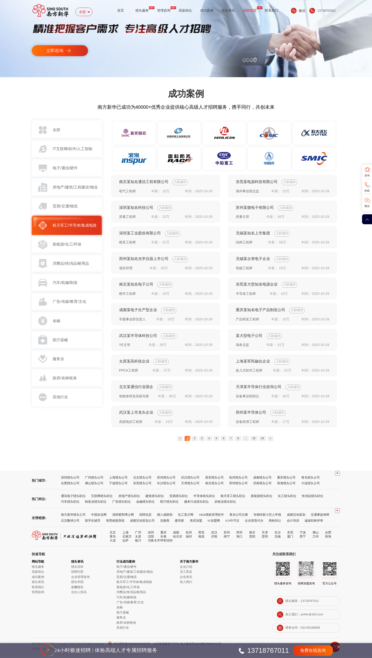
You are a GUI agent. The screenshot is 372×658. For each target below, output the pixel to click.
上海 (125, 535)
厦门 (290, 539)
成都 (176, 535)
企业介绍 (186, 569)
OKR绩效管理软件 (211, 517)
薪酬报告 (77, 589)
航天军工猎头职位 (233, 498)
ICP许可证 (232, 522)
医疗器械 (122, 614)
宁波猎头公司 (118, 485)
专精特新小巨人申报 (267, 517)
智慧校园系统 (115, 522)
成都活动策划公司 (142, 522)
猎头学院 (77, 584)
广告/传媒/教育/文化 (130, 604)
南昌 (201, 539)
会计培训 (293, 522)
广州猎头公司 (94, 479)
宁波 (303, 535)
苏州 (227, 535)
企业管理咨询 (80, 579)
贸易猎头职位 (178, 498)
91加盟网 (214, 522)
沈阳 (151, 539)
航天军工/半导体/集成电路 (134, 584)
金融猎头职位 (145, 504)
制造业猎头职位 (96, 504)
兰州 (315, 539)
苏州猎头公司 (166, 479)
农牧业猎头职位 (225, 504)
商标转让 (275, 522)
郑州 (239, 535)
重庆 (163, 535)
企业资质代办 (254, 522)
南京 (252, 535)
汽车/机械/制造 (126, 599)
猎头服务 (142, 10)
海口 (239, 539)
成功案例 (206, 10)
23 (266, 439)
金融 (119, 609)
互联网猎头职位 (102, 498)
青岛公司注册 (238, 517)
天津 (265, 535)
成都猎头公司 (262, 479)
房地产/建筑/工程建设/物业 (134, 574)
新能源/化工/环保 (128, 589)
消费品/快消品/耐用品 (131, 594)
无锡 (277, 539)
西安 (201, 535)
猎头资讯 (228, 10)
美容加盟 (196, 522)
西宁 (303, 539)
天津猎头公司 (190, 485)
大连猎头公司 (310, 485)
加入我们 (186, 584)
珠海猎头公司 (286, 485)
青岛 (113, 539)
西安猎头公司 (214, 479)
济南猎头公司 (262, 485)
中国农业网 (99, 517)
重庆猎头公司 (286, 479)
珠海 (328, 539)
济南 (214, 539)
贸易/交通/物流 (126, 579)
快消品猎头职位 (312, 498)
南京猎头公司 (214, 485)
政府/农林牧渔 (126, 625)
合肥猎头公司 (70, 485)
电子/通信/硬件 (126, 569)
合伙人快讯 (79, 594)
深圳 (151, 535)
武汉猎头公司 (190, 479)
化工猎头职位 (287, 498)
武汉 (214, 535)
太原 (138, 539)
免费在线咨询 (313, 650)
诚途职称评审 (314, 522)
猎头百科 (77, 569)
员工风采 (186, 574)
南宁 (227, 539)
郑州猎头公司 (238, 485)
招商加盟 (249, 10)
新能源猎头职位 (261, 498)
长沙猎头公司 (166, 485)
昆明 (265, 539)
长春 (163, 539)
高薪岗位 (185, 10)
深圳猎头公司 (70, 479)
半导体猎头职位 (204, 498)
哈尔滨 (177, 539)
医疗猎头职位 (169, 504)
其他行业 (122, 630)
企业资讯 (186, 579)
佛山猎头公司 (94, 485)
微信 (367, 206)
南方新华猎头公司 (73, 517)
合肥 (328, 535)
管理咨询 (163, 10)
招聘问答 (77, 574)
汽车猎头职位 (70, 504)
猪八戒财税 (164, 517)
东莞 (290, 535)
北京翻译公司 (70, 522)
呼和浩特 (166, 543)
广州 (138, 535)
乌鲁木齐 (154, 543)
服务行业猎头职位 (196, 504)
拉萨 (125, 543)
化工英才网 (185, 517)
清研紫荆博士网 (123, 517)
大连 (113, 543)
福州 (189, 539)
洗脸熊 (164, 522)
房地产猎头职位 (129, 498)
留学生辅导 (92, 522)
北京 (113, 535)
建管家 (179, 522)
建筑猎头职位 (154, 498)
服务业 (121, 620)
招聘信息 (145, 517)
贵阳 (252, 539)
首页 (120, 10)
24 (278, 439)
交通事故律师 (320, 517)
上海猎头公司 (118, 479)
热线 (367, 190)
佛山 (315, 535)
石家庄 (127, 539)
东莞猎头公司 (142, 485)
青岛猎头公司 (310, 479)
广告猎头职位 (121, 504)
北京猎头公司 (142, 479)
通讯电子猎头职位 (73, 498)
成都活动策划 (296, 517)
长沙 (277, 535)
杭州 (189, 535)
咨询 (367, 175)
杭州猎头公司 (238, 479)
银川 (138, 543)
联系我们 (271, 10)
